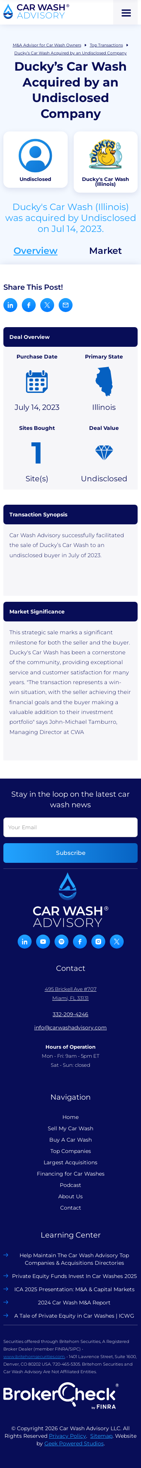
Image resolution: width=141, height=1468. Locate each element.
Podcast (70, 1185)
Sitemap (101, 1435)
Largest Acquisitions (70, 1162)
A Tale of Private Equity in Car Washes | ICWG (74, 1315)
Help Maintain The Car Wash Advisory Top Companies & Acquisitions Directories (74, 1259)
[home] (36, 11)
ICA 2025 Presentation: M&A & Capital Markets (74, 1289)
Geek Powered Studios (74, 1443)
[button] (125, 12)
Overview (36, 250)
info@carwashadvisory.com (70, 1027)
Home (70, 1117)
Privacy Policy (67, 1435)
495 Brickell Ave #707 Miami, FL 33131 (71, 993)
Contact (70, 1207)
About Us (70, 1196)
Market (105, 250)
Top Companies (70, 1151)
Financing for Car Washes (71, 1173)
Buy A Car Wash (70, 1139)
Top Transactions (106, 45)
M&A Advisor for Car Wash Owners (47, 45)
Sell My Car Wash (70, 1128)
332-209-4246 (70, 1014)
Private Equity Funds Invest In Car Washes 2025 (74, 1276)
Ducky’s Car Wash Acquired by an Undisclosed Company (70, 53)
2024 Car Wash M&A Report (74, 1302)
